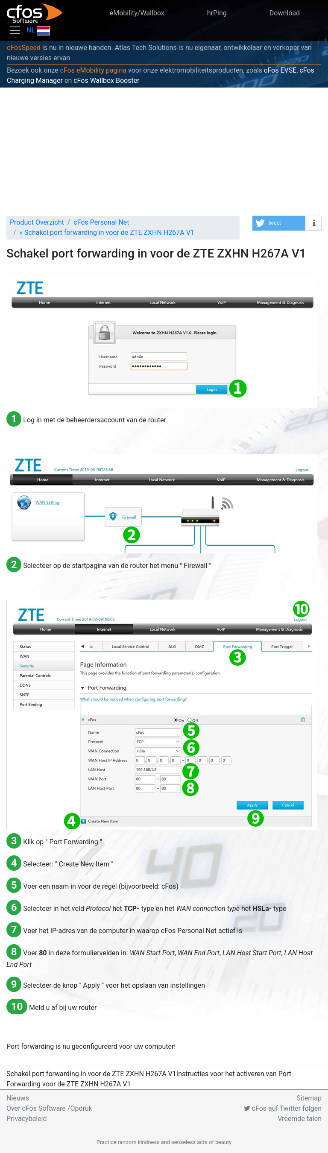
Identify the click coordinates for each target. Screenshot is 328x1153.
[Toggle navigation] (15, 30)
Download (284, 13)
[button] (278, 223)
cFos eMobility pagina (93, 70)
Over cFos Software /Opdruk (49, 1108)
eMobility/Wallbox (137, 13)
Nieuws (17, 1098)
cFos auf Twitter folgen (283, 1108)
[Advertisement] (164, 151)
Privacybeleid (26, 1119)
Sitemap (309, 1098)
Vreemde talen (300, 1119)
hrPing (217, 13)
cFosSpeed (24, 48)
